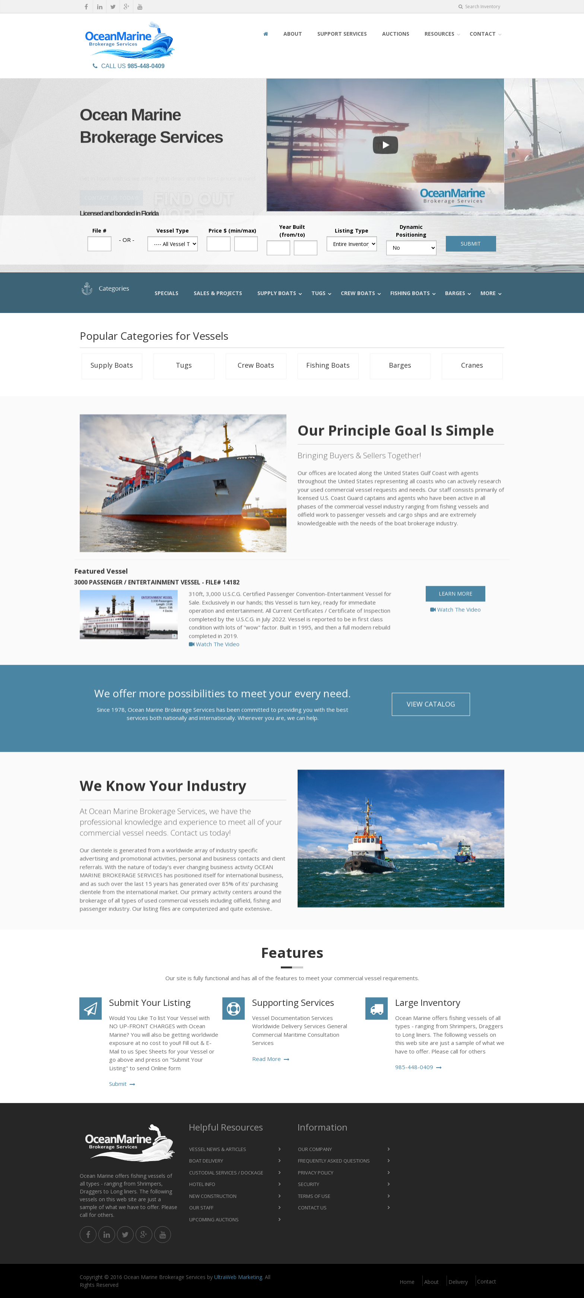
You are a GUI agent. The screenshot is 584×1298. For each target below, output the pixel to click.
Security (308, 1184)
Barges (455, 293)
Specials (166, 293)
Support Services (342, 33)
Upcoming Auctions (214, 1219)
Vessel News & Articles (217, 1149)
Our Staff (201, 1207)
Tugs (318, 293)
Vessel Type (172, 230)
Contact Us (312, 1207)
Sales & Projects (218, 293)
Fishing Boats (410, 293)
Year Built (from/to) (292, 230)
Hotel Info (202, 1184)
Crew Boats (358, 293)
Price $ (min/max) (232, 230)
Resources (439, 33)
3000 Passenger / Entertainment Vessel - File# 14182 (156, 595)
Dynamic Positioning (411, 230)
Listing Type (351, 230)
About (292, 33)
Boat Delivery (206, 1160)
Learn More (455, 606)
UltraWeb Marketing (238, 1277)
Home (407, 1281)
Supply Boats (276, 293)
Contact (483, 33)
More (488, 293)
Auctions (395, 33)
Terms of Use (314, 1196)
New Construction (213, 1196)
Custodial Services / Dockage (226, 1172)
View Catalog (431, 710)
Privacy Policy (315, 1172)
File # (99, 230)
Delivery (458, 1281)
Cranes (472, 365)
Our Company (315, 1149)
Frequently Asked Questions (334, 1160)
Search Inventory (479, 6)
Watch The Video (214, 657)
